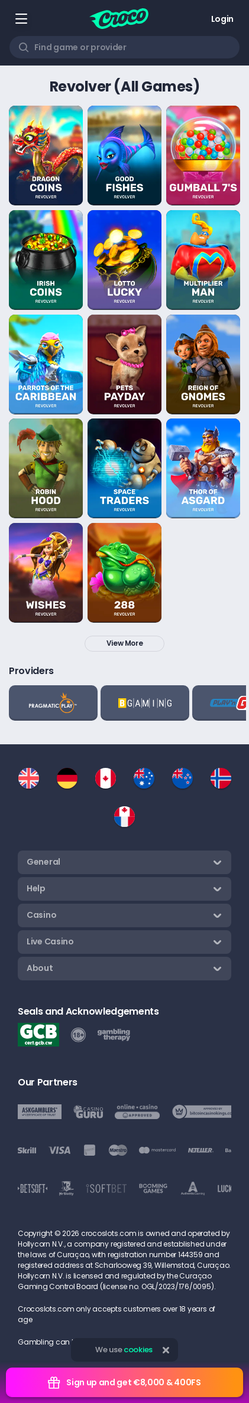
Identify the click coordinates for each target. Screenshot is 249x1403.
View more (124, 643)
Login (222, 19)
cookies (138, 1349)
